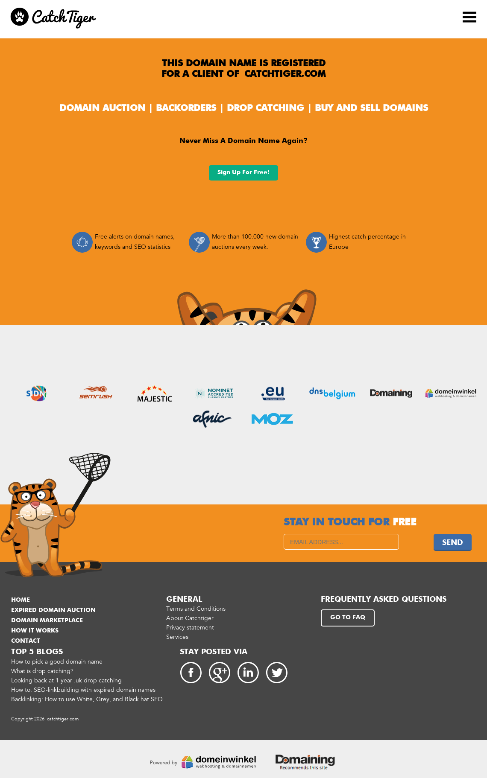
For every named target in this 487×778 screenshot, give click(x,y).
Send (452, 543)
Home (20, 600)
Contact (25, 641)
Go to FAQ (347, 618)
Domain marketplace (47, 621)
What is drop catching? (42, 671)
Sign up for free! (243, 172)
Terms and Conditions (196, 608)
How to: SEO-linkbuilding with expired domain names (83, 689)
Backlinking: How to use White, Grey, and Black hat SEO (87, 699)
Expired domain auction (53, 610)
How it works (35, 631)
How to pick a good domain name (57, 661)
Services (177, 637)
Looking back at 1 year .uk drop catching (66, 680)
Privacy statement (190, 627)
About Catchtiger (190, 618)
